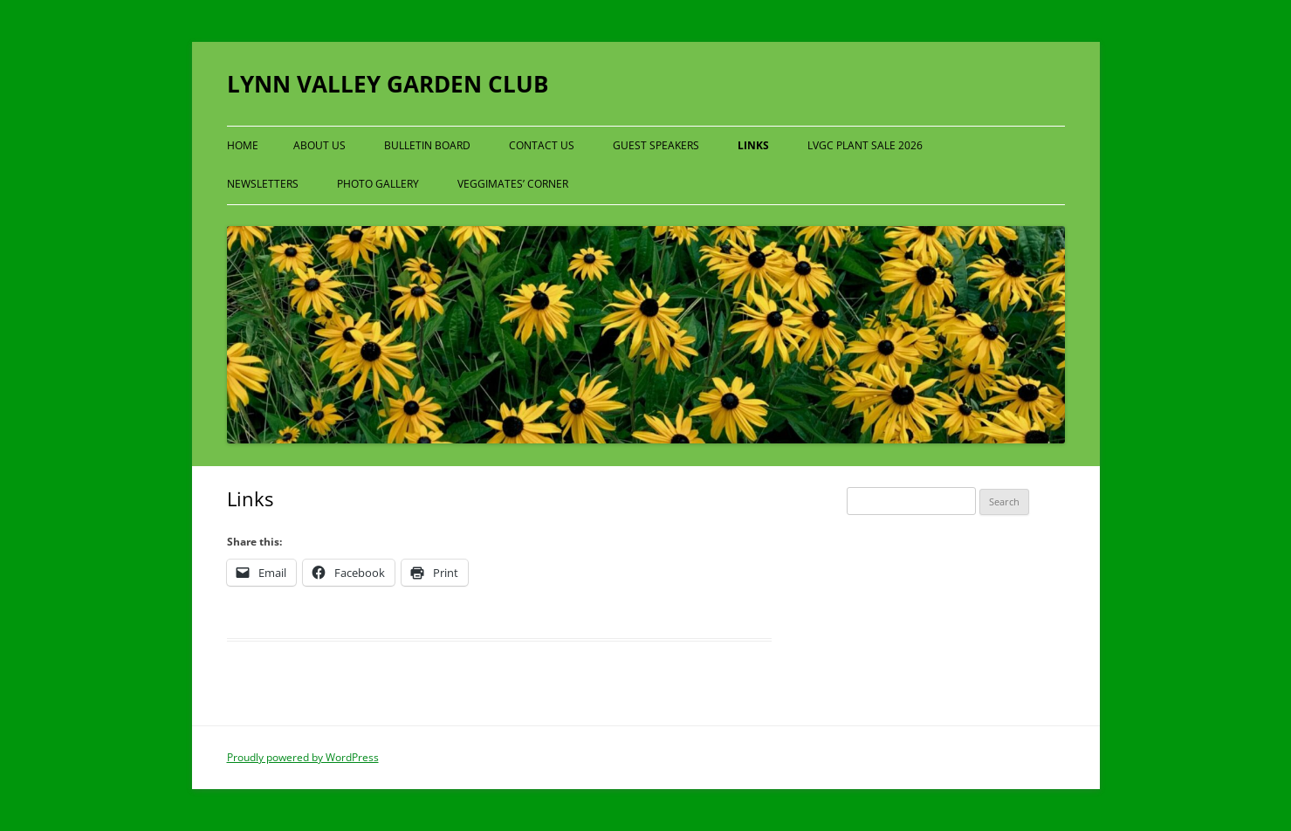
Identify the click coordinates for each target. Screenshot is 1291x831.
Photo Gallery (378, 183)
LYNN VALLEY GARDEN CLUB (387, 84)
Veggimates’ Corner (512, 183)
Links (753, 145)
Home (242, 145)
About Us (319, 145)
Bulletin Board (427, 145)
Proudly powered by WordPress (303, 757)
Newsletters (263, 183)
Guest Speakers (656, 145)
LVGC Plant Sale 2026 (865, 145)
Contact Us (541, 145)
